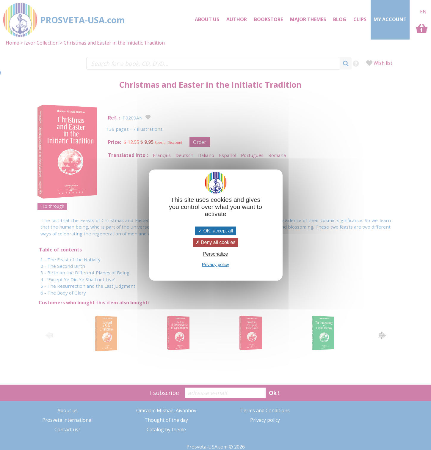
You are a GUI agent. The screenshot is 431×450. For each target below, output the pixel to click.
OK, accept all (215, 230)
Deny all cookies (216, 242)
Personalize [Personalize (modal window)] (215, 254)
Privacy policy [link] (215, 264)
